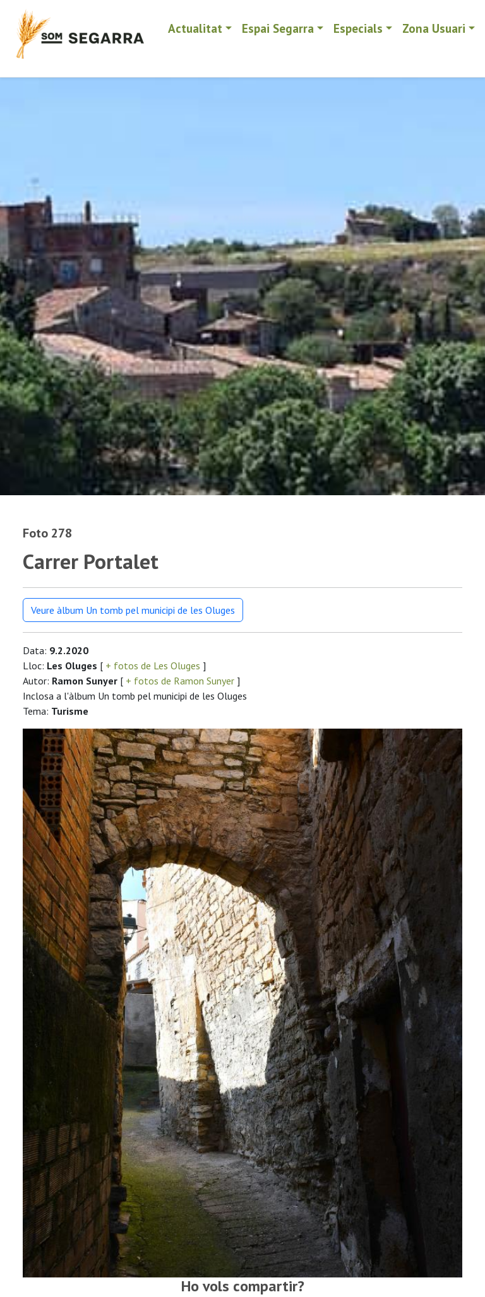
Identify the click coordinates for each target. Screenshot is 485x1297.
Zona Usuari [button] (433, 28)
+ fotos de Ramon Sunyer (180, 680)
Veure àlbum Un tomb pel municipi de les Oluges (133, 610)
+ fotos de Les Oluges (153, 665)
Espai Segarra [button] (278, 28)
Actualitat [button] (195, 28)
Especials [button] (358, 28)
